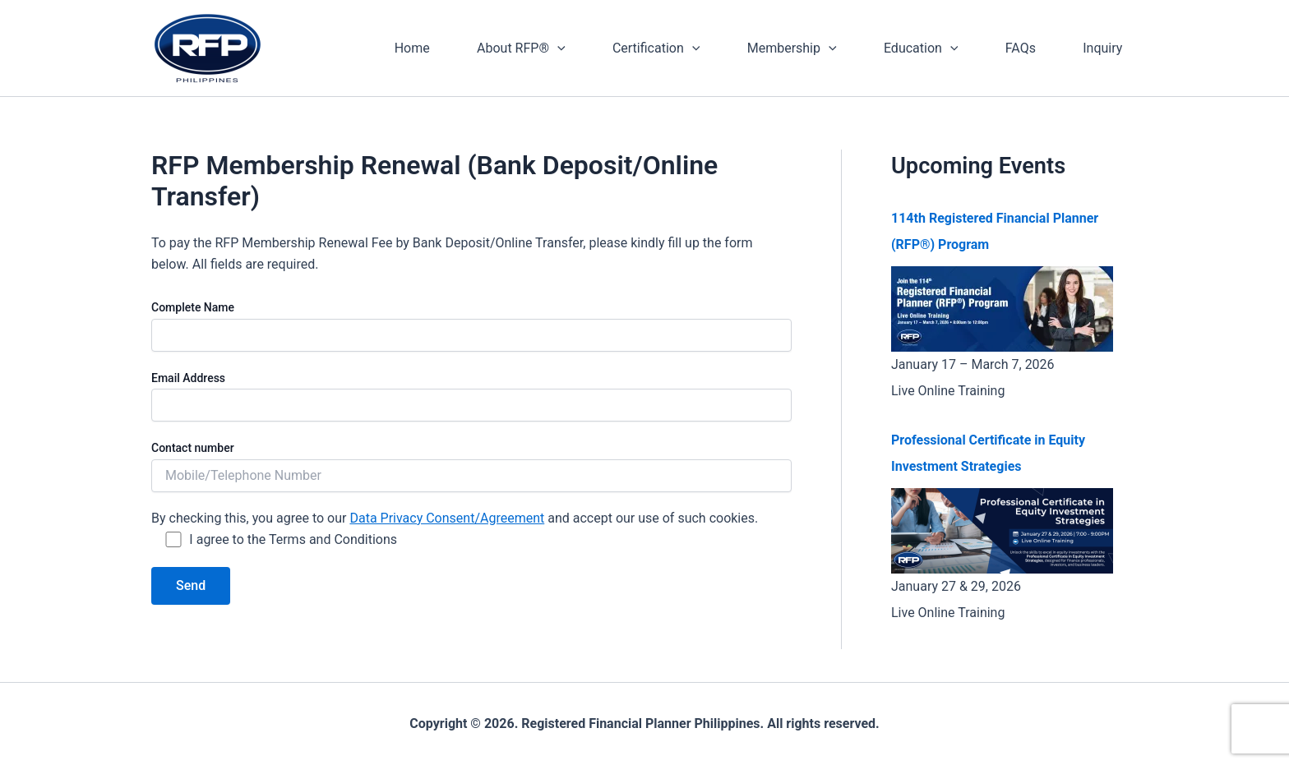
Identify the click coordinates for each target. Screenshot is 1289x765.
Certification (675, 48)
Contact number (471, 466)
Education (931, 48)
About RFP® (545, 48)
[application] (581, 48)
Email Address (471, 396)
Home (440, 48)
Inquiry (1105, 48)
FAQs (1027, 48)
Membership (807, 48)
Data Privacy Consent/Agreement (446, 518)
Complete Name (471, 326)
